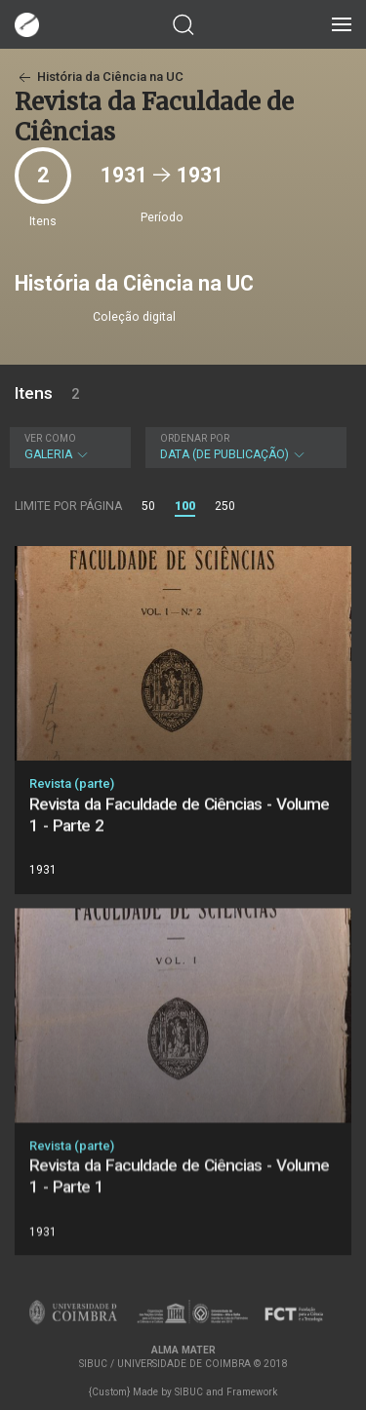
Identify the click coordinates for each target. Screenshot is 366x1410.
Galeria (67, 447)
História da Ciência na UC (99, 76)
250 (225, 506)
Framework (251, 1392)
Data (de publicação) (244, 447)
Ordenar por (194, 438)
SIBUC (189, 1392)
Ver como (50, 438)
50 (148, 506)
